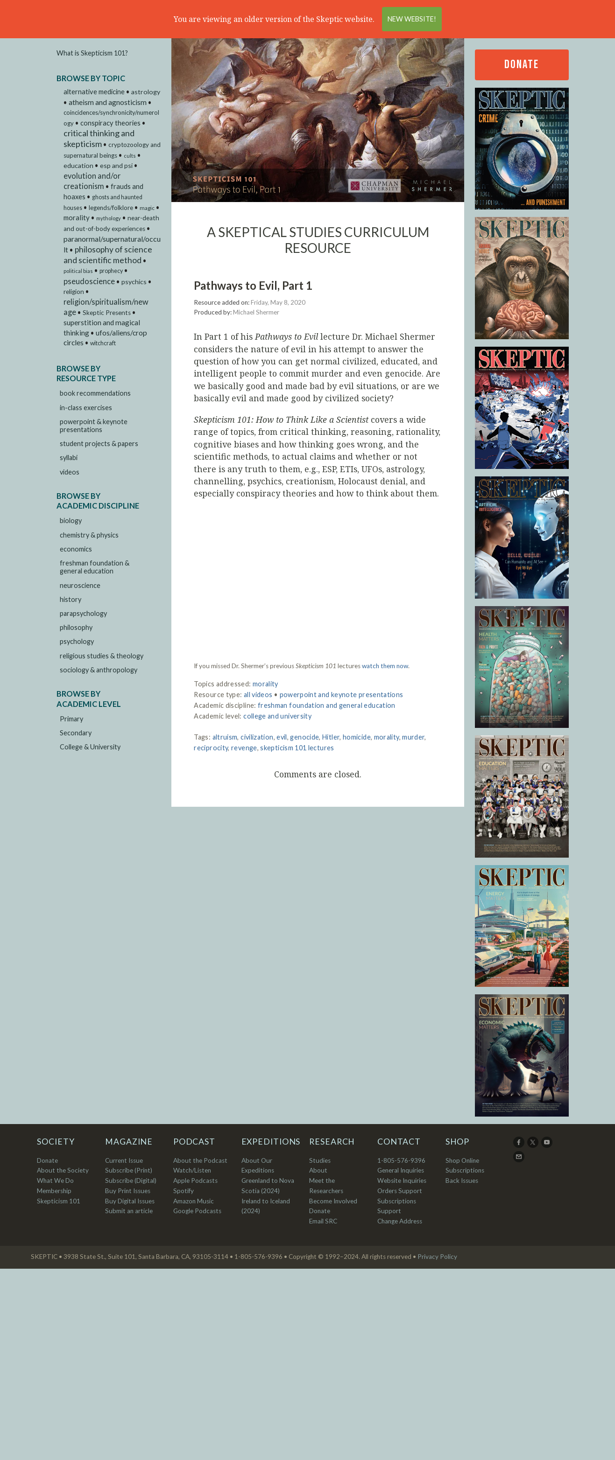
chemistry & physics (89, 535)
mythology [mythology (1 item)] (108, 218)
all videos (258, 695)
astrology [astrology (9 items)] (145, 92)
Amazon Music (193, 1201)
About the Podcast (200, 1160)
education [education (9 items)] (78, 165)
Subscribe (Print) (128, 1170)
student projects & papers (99, 443)
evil (281, 737)
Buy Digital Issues (130, 1201)
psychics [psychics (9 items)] (134, 282)
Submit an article (129, 1211)
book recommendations (95, 393)
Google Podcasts (197, 1211)
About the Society (63, 1170)
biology (71, 520)
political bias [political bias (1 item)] (78, 271)
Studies (320, 1160)
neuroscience (80, 585)
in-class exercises (86, 408)
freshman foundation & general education (94, 567)
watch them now (385, 666)
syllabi (69, 457)
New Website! (412, 19)
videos (69, 472)
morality (265, 684)
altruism (225, 737)
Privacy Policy (437, 1256)
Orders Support (399, 1191)
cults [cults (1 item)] (130, 156)
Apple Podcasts (195, 1180)
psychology (77, 641)
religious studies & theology (101, 656)
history (70, 599)
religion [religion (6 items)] (74, 291)
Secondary (76, 733)
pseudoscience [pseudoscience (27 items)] (89, 281)
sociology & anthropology (98, 670)
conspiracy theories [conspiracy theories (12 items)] (110, 123)
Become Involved (333, 1201)
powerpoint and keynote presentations (341, 695)
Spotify (183, 1191)
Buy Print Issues (127, 1191)
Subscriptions (464, 1170)
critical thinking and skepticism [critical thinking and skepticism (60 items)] (99, 138)
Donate (521, 64)
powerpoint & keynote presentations (93, 425)
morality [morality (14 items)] (77, 217)
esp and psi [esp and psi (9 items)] (116, 165)
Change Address (399, 1221)
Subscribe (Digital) (130, 1180)
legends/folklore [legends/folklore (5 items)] (111, 207)
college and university (277, 716)
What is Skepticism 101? (92, 53)
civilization (256, 737)
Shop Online (462, 1160)
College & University (90, 747)
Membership (54, 1191)
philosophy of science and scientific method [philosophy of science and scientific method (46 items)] (108, 254)
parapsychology (83, 613)
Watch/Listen (192, 1170)
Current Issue (124, 1160)
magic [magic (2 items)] (147, 207)
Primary (71, 719)
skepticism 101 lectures (297, 748)
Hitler (330, 737)
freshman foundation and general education (327, 705)
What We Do (55, 1180)
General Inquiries (400, 1170)
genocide (304, 737)
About (318, 1170)
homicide (357, 737)
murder (413, 737)
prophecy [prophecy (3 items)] (111, 270)
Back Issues (461, 1180)
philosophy (76, 627)
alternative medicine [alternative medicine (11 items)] (94, 92)
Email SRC (323, 1221)
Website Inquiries (401, 1180)
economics (76, 549)
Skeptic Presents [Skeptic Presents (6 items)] (107, 312)
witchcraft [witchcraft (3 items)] (103, 343)
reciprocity (211, 748)
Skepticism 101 (58, 1201)
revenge (244, 748)
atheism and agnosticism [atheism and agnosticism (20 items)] (108, 102)
